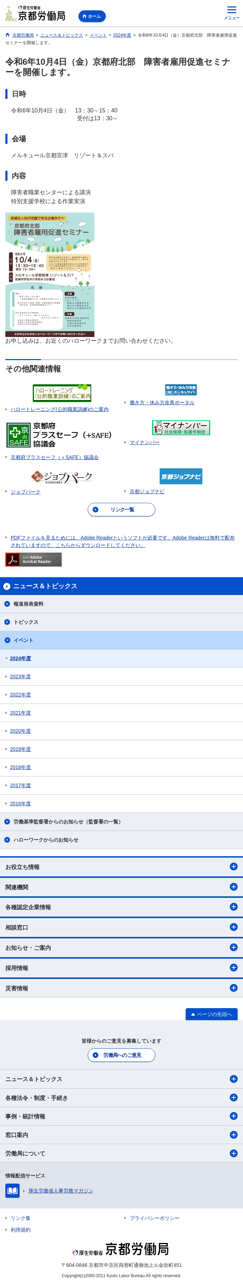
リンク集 (21, 1218)
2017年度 (20, 785)
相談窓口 (121, 927)
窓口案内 (121, 1135)
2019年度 (20, 749)
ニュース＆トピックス (121, 1079)
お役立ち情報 (121, 866)
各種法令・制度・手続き (121, 1097)
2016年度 (20, 803)
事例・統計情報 (121, 1116)
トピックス (26, 622)
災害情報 (121, 988)
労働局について (121, 1153)
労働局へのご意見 (122, 1055)
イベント (23, 640)
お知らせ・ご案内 (121, 947)
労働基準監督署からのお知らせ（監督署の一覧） (68, 822)
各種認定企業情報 (121, 907)
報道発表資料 (28, 604)
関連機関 (121, 887)
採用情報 (121, 967)
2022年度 (20, 694)
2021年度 (20, 713)
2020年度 (20, 731)
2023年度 (20, 676)
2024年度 (20, 658)
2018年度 (20, 767)
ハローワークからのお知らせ (46, 840)
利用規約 (21, 1230)
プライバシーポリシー (155, 1218)
